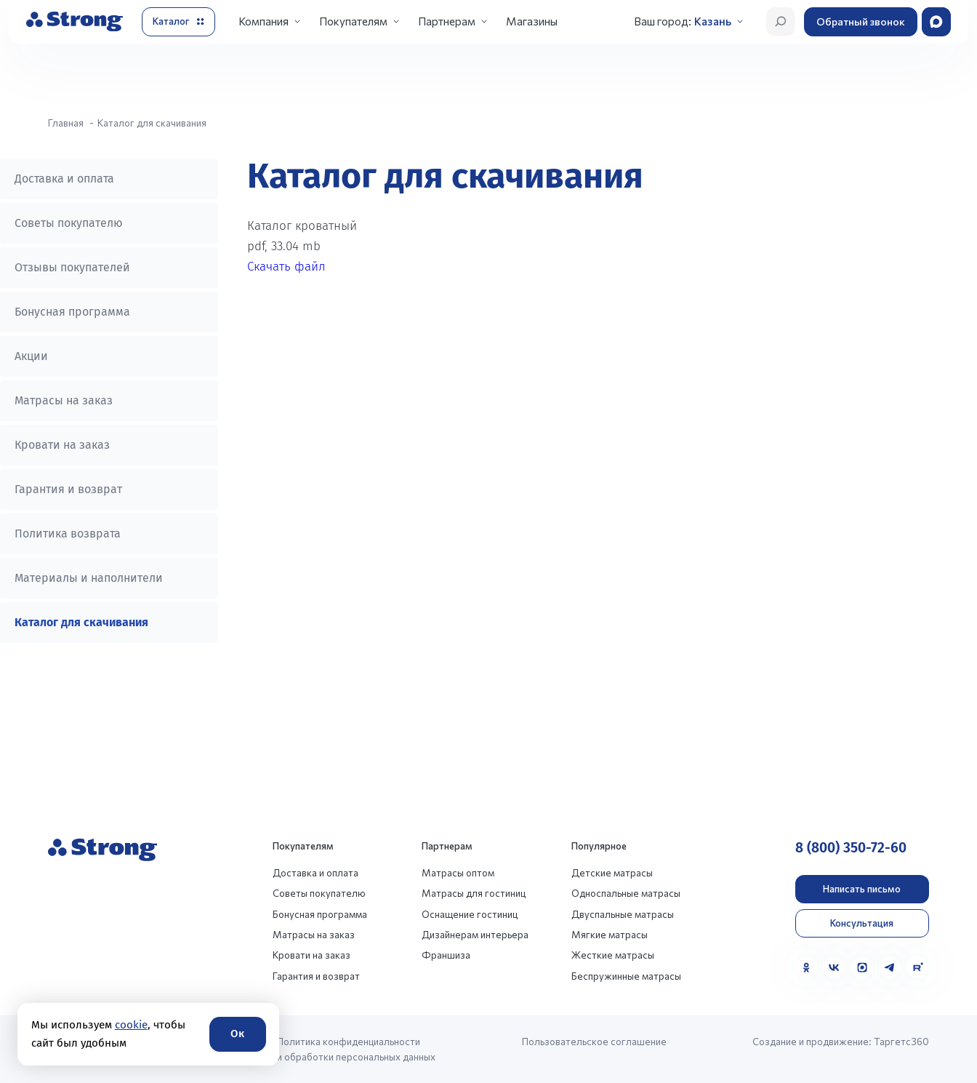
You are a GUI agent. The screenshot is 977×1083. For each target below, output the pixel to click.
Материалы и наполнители (89, 578)
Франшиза (446, 955)
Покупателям (353, 21)
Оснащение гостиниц (470, 914)
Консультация (861, 923)
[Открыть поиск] (780, 21)
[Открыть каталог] (178, 21)
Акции (31, 356)
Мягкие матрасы (609, 934)
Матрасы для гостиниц (474, 893)
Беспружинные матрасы (626, 976)
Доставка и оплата (64, 178)
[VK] (834, 967)
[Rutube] (917, 967)
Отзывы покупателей (72, 267)
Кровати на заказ (62, 445)
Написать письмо (862, 889)
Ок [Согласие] (237, 1033)
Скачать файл (286, 266)
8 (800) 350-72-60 (850, 847)
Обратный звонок (860, 21)
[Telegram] (890, 967)
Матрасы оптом (458, 873)
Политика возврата (68, 533)
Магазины (532, 21)
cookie (131, 1024)
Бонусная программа (72, 312)
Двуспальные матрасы (622, 914)
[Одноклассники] (806, 967)
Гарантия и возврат (68, 489)
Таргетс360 (901, 1041)
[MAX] (862, 967)
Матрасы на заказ (64, 400)
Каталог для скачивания (81, 622)
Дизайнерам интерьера (475, 934)
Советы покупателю (69, 223)
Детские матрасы (612, 873)
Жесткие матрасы (612, 955)
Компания (263, 21)
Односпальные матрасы (625, 893)
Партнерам (446, 21)
